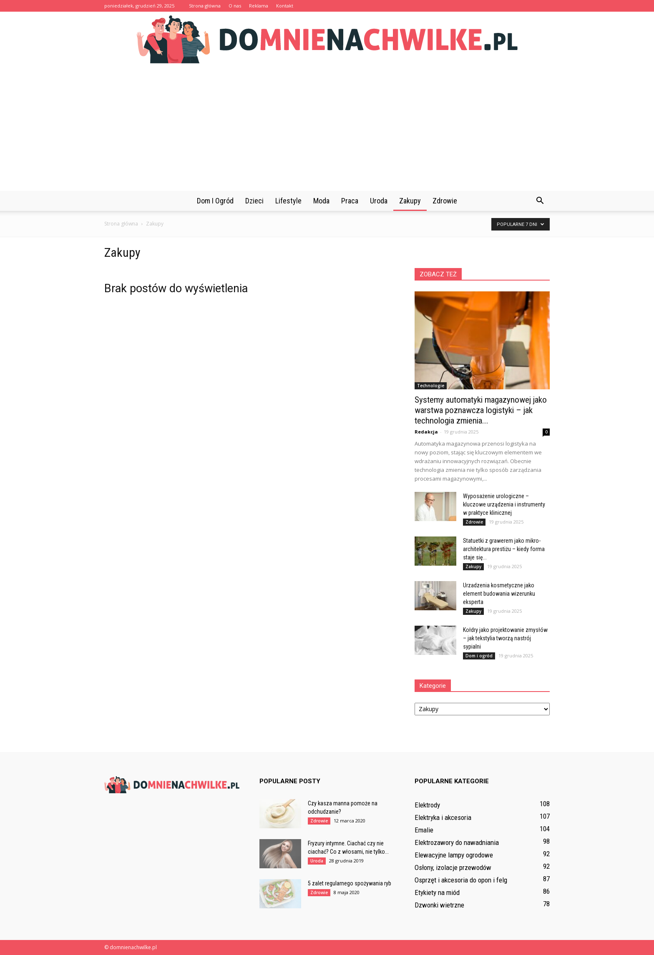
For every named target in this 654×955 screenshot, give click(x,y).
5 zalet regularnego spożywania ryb (349, 883)
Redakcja (426, 432)
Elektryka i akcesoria (443, 817)
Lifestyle (288, 200)
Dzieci (254, 200)
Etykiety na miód (437, 892)
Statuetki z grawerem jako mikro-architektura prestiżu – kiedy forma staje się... (504, 549)
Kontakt (284, 6)
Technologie (430, 386)
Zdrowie (445, 200)
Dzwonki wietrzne (439, 905)
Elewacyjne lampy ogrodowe (454, 855)
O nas (235, 6)
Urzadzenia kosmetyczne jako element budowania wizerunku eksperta (499, 593)
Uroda (378, 200)
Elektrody (427, 805)
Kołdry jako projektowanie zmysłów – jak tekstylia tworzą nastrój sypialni (505, 638)
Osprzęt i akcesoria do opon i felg (461, 880)
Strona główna (205, 6)
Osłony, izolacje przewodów (453, 867)
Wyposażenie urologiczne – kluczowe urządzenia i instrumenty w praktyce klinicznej (504, 504)
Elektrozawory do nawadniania (457, 842)
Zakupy (410, 200)
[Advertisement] (327, 128)
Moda (321, 200)
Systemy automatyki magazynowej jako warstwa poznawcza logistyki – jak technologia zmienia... (481, 410)
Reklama (258, 6)
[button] (540, 201)
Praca (349, 200)
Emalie (424, 830)
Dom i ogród (215, 200)
